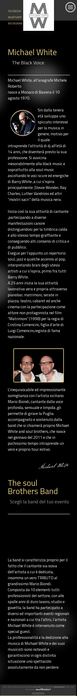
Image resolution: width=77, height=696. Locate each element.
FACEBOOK (11, 11)
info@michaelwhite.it (59, 687)
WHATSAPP (11, 17)
